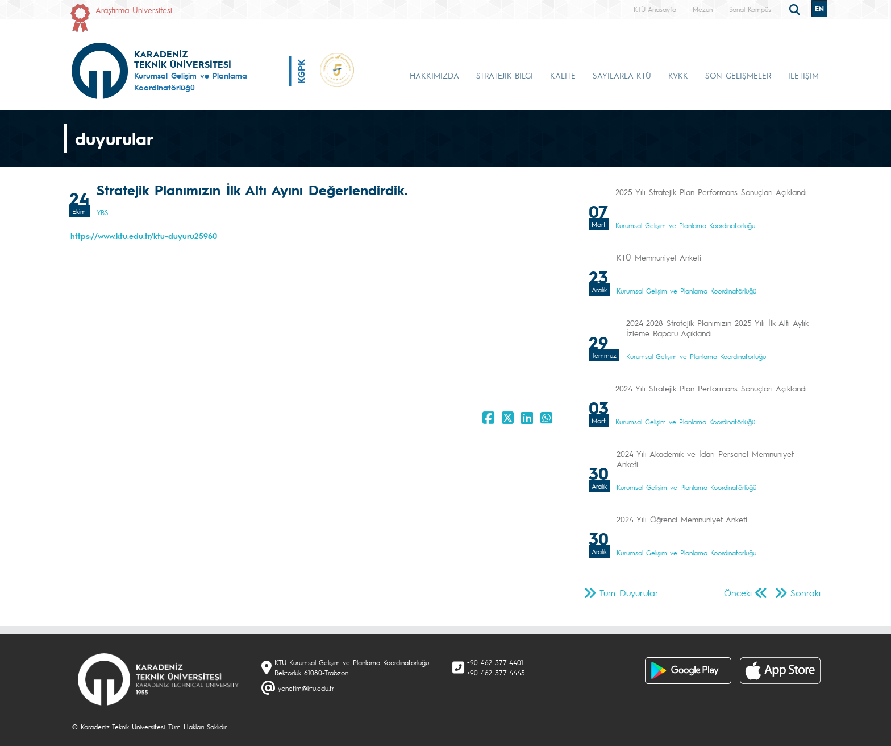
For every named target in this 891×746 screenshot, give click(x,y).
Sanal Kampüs (750, 9)
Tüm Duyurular (629, 593)
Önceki (738, 593)
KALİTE (563, 75)
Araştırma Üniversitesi (133, 10)
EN (819, 8)
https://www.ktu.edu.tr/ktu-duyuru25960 (143, 235)
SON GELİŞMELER (738, 75)
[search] (796, 8)
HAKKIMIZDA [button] (434, 75)
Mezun (703, 9)
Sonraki (805, 593)
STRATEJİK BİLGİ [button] (504, 75)
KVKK (678, 75)
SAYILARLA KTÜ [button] (622, 75)
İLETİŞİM (803, 75)
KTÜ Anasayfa (655, 9)
